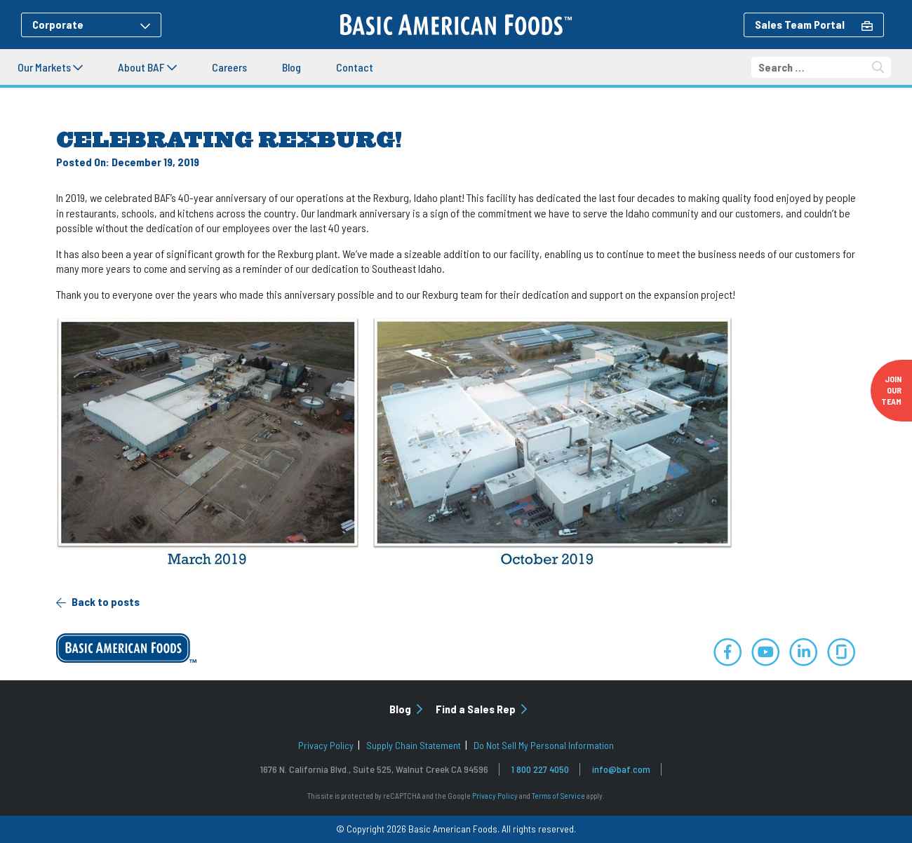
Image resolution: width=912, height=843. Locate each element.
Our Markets (50, 67)
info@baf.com (621, 769)
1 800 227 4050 (540, 769)
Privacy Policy (326, 745)
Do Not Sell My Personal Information (544, 745)
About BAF (147, 67)
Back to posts (98, 602)
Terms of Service (558, 795)
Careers (229, 67)
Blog (291, 67)
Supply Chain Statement (413, 745)
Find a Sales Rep (481, 708)
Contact (354, 67)
